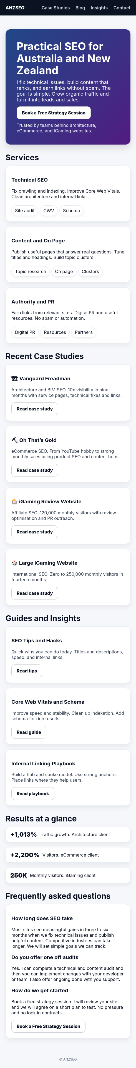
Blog (80, 8)
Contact (122, 8)
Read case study (35, 409)
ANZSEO (15, 8)
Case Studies (56, 8)
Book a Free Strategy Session (53, 113)
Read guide (29, 732)
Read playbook (33, 793)
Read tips (27, 671)
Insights (99, 8)
